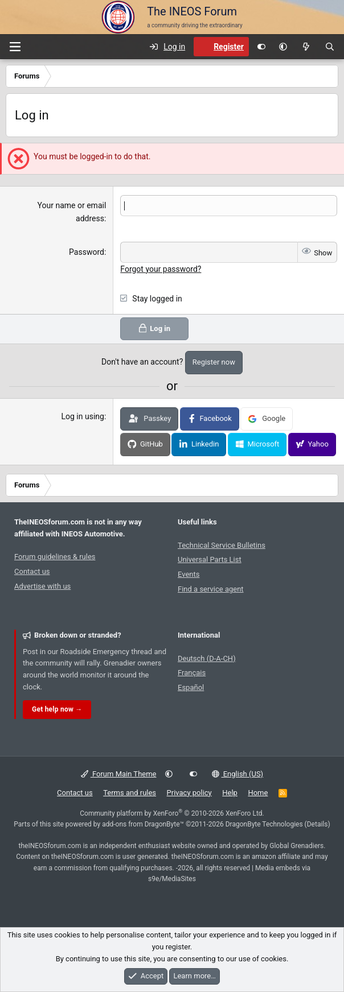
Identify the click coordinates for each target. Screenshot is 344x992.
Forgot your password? (160, 268)
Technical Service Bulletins (221, 544)
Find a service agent (211, 589)
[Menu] (14, 46)
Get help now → (57, 709)
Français (192, 672)
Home (258, 792)
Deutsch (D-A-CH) (207, 658)
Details (317, 824)
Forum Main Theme (119, 773)
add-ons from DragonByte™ (143, 824)
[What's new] (306, 46)
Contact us (32, 571)
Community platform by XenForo (172, 813)
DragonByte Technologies (264, 824)
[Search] (330, 46)
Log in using (83, 416)
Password (86, 252)
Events (188, 574)
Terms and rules (129, 792)
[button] (283, 46)
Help (229, 792)
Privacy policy (189, 792)
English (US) (238, 773)
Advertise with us (42, 586)
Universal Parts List (209, 559)
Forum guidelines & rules (55, 556)
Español (191, 687)
